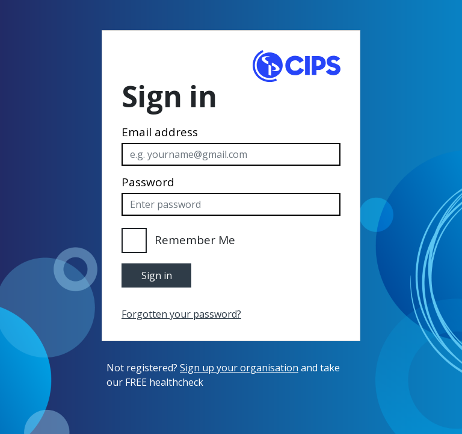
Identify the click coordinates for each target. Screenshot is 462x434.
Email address (160, 132)
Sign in (156, 275)
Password (148, 182)
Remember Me (195, 240)
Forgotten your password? (181, 314)
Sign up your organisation (239, 367)
